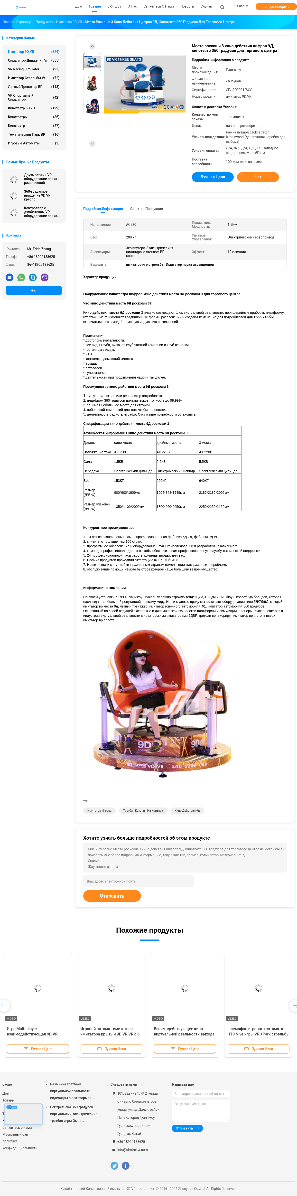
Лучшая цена (213, 177)
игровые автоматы (33, 143)
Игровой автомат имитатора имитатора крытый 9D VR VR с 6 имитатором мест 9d (109, 1034)
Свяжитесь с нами (17, 1128)
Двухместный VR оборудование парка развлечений (40, 179)
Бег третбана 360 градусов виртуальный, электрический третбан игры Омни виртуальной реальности (73, 1114)
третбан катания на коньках (143, 810)
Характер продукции (146, 209)
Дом (5, 1093)
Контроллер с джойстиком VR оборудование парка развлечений (40, 212)
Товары (8, 1100)
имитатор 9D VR (33, 51)
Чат (34, 290)
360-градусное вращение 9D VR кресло (37, 195)
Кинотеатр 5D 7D (33, 108)
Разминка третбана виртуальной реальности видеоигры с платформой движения (71, 1091)
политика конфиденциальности (19, 1144)
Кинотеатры (33, 116)
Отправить (112, 896)
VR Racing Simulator (33, 69)
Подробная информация (103, 209)
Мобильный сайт (16, 1134)
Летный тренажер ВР (33, 86)
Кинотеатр (33, 125)
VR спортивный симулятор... (33, 97)
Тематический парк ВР (33, 134)
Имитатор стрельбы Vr (33, 78)
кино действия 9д (187, 810)
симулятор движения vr (33, 60)
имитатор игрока (99, 810)
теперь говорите (276, 7)
